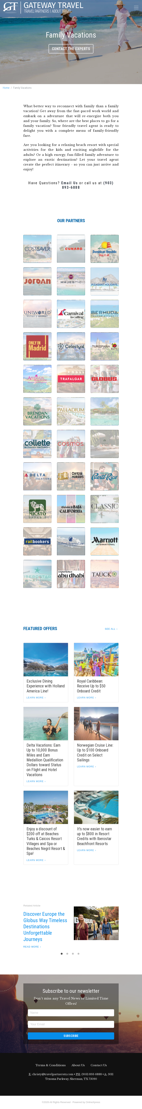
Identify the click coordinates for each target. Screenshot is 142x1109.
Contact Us (99, 1065)
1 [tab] (62, 955)
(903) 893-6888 (91, 1074)
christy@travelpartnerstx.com (52, 1074)
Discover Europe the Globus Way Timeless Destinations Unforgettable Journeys (45, 926)
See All (110, 629)
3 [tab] (74, 955)
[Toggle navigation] (136, 7)
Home (6, 88)
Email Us (69, 183)
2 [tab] (68, 955)
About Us (78, 1065)
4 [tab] (79, 955)
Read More (31, 946)
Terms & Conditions (51, 1065)
